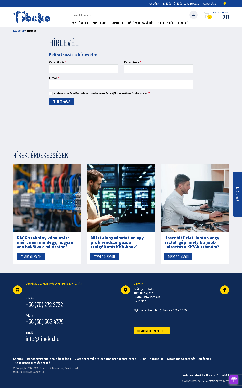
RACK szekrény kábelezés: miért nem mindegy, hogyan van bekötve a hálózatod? (45, 242)
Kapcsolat (209, 4)
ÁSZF (225, 375)
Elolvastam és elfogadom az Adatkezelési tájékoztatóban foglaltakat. (99, 93)
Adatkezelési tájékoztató (32, 363)
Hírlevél (183, 23)
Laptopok (117, 23)
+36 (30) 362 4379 (45, 321)
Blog (143, 359)
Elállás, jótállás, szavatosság (181, 4)
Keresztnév (132, 61)
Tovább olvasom (30, 256)
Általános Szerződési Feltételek (189, 359)
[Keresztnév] (158, 68)
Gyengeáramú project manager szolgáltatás (105, 359)
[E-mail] (121, 84)
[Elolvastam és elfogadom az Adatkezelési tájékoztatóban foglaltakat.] (51, 93)
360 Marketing (209, 381)
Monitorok (99, 23)
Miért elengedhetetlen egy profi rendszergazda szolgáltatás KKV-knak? (117, 242)
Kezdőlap (19, 30)
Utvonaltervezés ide (151, 330)
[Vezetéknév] (83, 68)
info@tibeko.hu (42, 338)
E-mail (54, 77)
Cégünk (154, 4)
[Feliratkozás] (61, 101)
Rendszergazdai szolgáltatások (49, 359)
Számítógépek (79, 23)
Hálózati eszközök (141, 23)
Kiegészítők (166, 23)
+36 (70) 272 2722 (44, 304)
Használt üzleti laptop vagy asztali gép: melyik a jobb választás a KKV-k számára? (191, 242)
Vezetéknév (58, 61)
